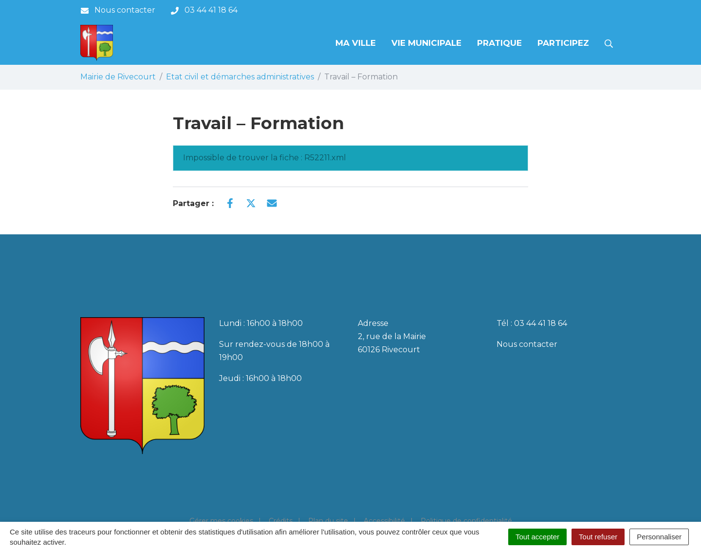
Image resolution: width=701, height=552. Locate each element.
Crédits (281, 520)
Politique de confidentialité (466, 520)
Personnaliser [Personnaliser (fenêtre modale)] (659, 537)
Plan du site (328, 520)
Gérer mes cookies (221, 520)
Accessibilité (384, 520)
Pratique (499, 43)
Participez (563, 43)
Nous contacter (527, 344)
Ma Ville (355, 43)
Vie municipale (426, 43)
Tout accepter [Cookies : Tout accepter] (537, 537)
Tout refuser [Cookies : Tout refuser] (598, 537)
